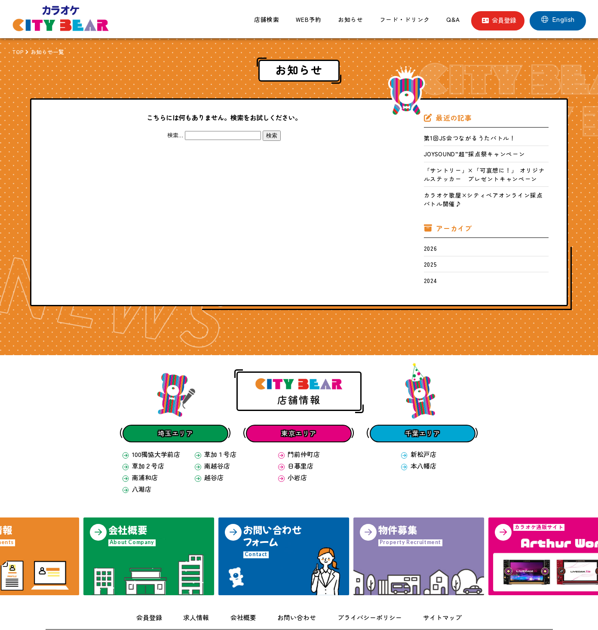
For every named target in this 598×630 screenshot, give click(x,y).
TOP (18, 52)
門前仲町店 (299, 431)
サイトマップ (426, 588)
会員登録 (499, 19)
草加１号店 (213, 431)
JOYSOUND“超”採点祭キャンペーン (464, 151)
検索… (175, 135)
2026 (429, 229)
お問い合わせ (297, 588)
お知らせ (350, 19)
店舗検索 (266, 19)
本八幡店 (419, 442)
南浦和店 (138, 451)
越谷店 (208, 451)
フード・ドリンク (405, 19)
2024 (429, 259)
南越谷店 (211, 442)
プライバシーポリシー (362, 588)
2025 (429, 244)
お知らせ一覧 (47, 52)
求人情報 (208, 588)
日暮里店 (296, 442)
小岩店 (293, 451)
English (558, 19)
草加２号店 (141, 442)
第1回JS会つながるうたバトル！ (460, 137)
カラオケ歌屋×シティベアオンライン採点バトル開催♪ (486, 187)
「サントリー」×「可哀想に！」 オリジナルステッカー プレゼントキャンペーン (484, 169)
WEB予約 (309, 19)
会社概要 (250, 588)
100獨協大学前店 (148, 431)
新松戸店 (419, 431)
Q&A (453, 19)
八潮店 (136, 461)
